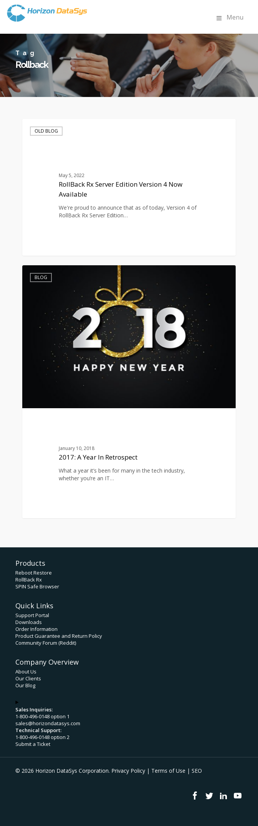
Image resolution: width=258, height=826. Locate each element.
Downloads (28, 622)
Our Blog (25, 685)
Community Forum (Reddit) (45, 642)
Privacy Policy (128, 770)
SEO (197, 770)
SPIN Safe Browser (37, 586)
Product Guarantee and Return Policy (58, 635)
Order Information (36, 629)
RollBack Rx (28, 579)
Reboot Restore (33, 572)
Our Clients (28, 678)
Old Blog (46, 131)
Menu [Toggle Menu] (229, 17)
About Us (25, 671)
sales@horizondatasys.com (47, 723)
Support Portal (32, 615)
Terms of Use (168, 770)
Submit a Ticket (32, 744)
